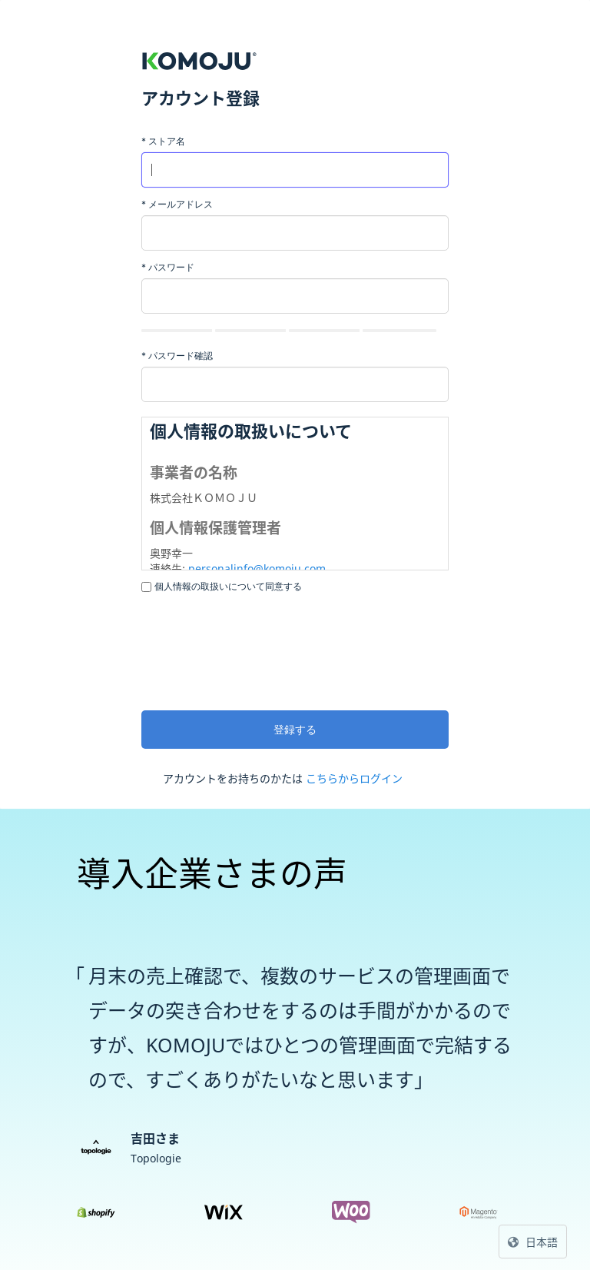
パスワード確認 (177, 355)
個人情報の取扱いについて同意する (228, 586)
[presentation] (258, 650)
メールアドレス (177, 204)
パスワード (167, 267)
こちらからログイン (354, 778)
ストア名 (163, 141)
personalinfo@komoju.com (257, 568)
